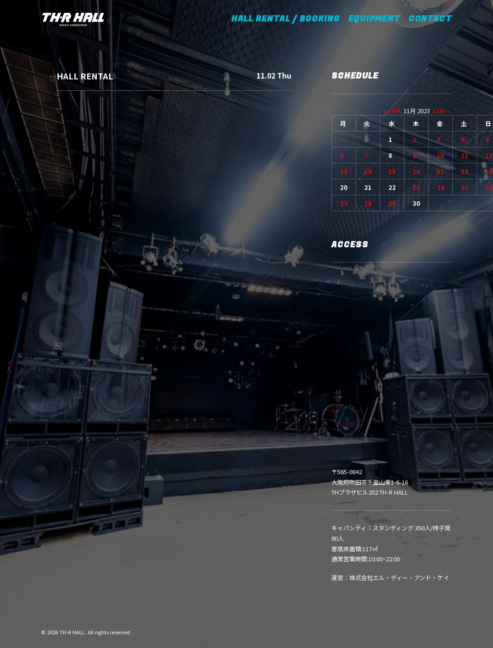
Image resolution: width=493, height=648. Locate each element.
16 (416, 171)
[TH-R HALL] (73, 19)
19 (489, 171)
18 (464, 171)
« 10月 (392, 110)
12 (489, 155)
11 (464, 155)
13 (343, 171)
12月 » (441, 110)
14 (368, 171)
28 (368, 203)
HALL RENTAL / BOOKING (288, 19)
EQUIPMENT (374, 19)
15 (392, 171)
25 (464, 187)
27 (343, 203)
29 (392, 203)
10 (440, 155)
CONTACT (430, 19)
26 (489, 187)
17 (440, 171)
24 (440, 187)
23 (416, 187)
